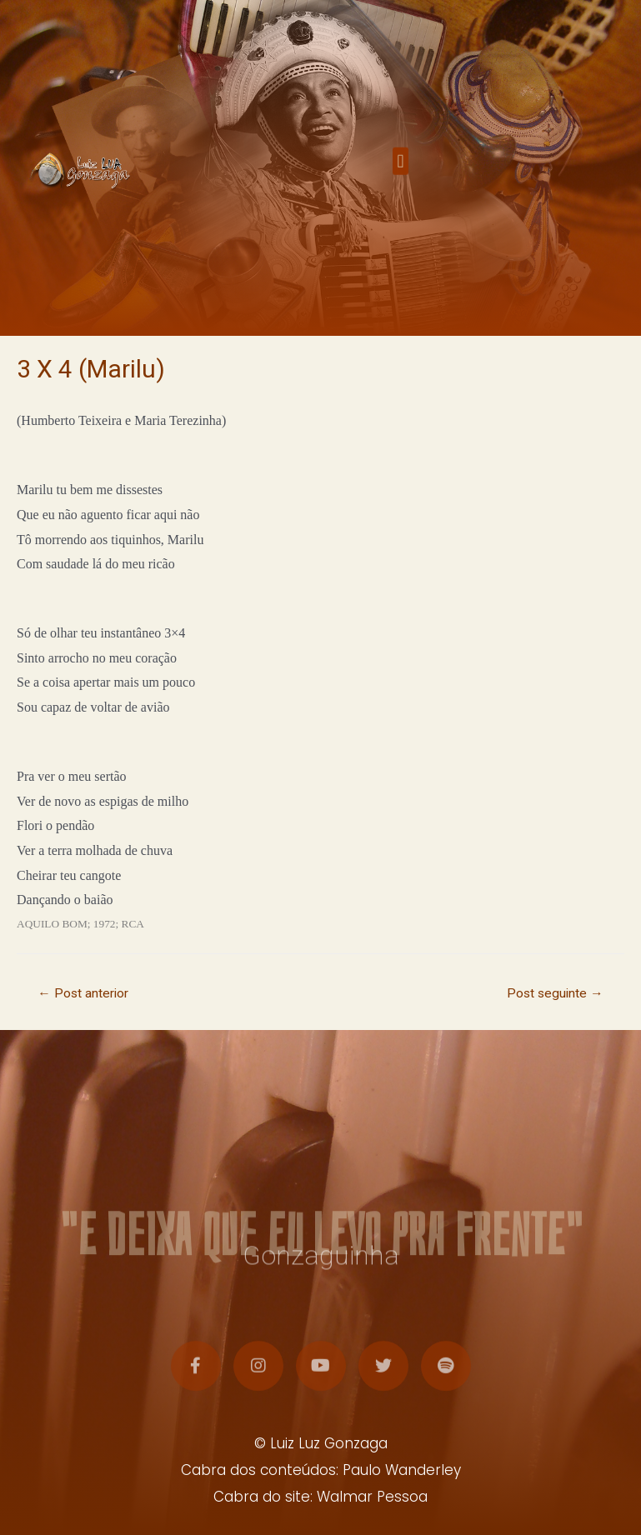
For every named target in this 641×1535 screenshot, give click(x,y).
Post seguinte (555, 993)
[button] (400, 165)
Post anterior (83, 993)
